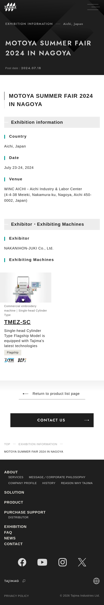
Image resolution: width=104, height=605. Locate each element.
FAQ (8, 532)
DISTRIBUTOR (18, 517)
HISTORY (49, 483)
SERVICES (15, 477)
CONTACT (13, 544)
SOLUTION (14, 492)
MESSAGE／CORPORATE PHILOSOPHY (57, 477)
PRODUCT (13, 502)
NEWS (10, 538)
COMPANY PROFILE (22, 483)
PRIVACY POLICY (16, 595)
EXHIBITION (15, 527)
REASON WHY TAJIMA (77, 483)
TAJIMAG (15, 580)
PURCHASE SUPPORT (25, 512)
